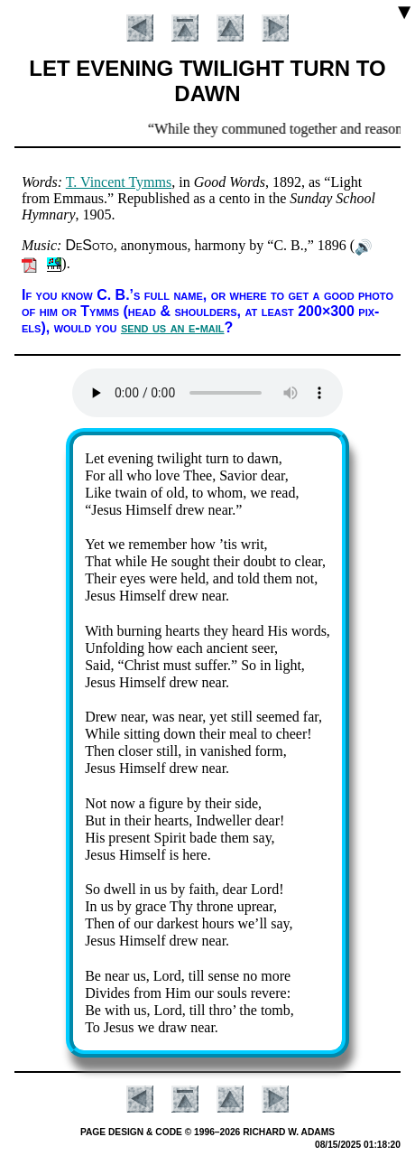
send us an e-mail (173, 327)
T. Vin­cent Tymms (118, 182)
